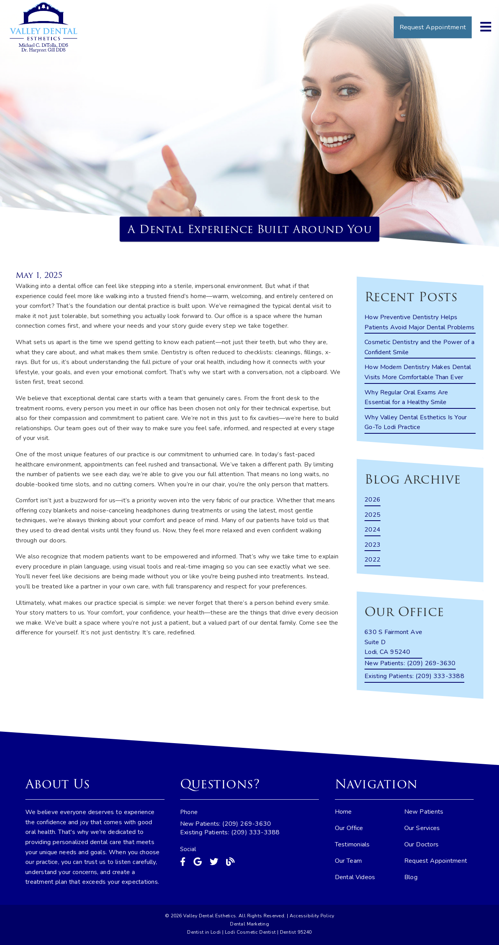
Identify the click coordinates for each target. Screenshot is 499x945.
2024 (372, 529)
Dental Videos (355, 877)
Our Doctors (421, 844)
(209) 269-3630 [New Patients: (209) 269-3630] (410, 663)
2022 (372, 559)
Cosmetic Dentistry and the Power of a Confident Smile (419, 347)
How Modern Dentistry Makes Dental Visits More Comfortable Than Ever (418, 372)
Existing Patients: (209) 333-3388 (230, 832)
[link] (43, 27)
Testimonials (352, 844)
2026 (372, 499)
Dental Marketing (249, 924)
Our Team (348, 861)
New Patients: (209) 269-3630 (225, 824)
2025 (372, 514)
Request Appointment (435, 861)
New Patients (424, 811)
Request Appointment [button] (433, 27)
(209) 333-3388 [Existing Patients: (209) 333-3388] (414, 676)
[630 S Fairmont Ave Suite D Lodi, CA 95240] (393, 643)
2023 (372, 545)
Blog (411, 877)
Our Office (349, 828)
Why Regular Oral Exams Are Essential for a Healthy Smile (406, 397)
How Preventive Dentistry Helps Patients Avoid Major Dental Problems (419, 322)
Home (343, 811)
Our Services (422, 828)
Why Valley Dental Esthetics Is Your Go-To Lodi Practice (416, 422)
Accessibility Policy (312, 916)
